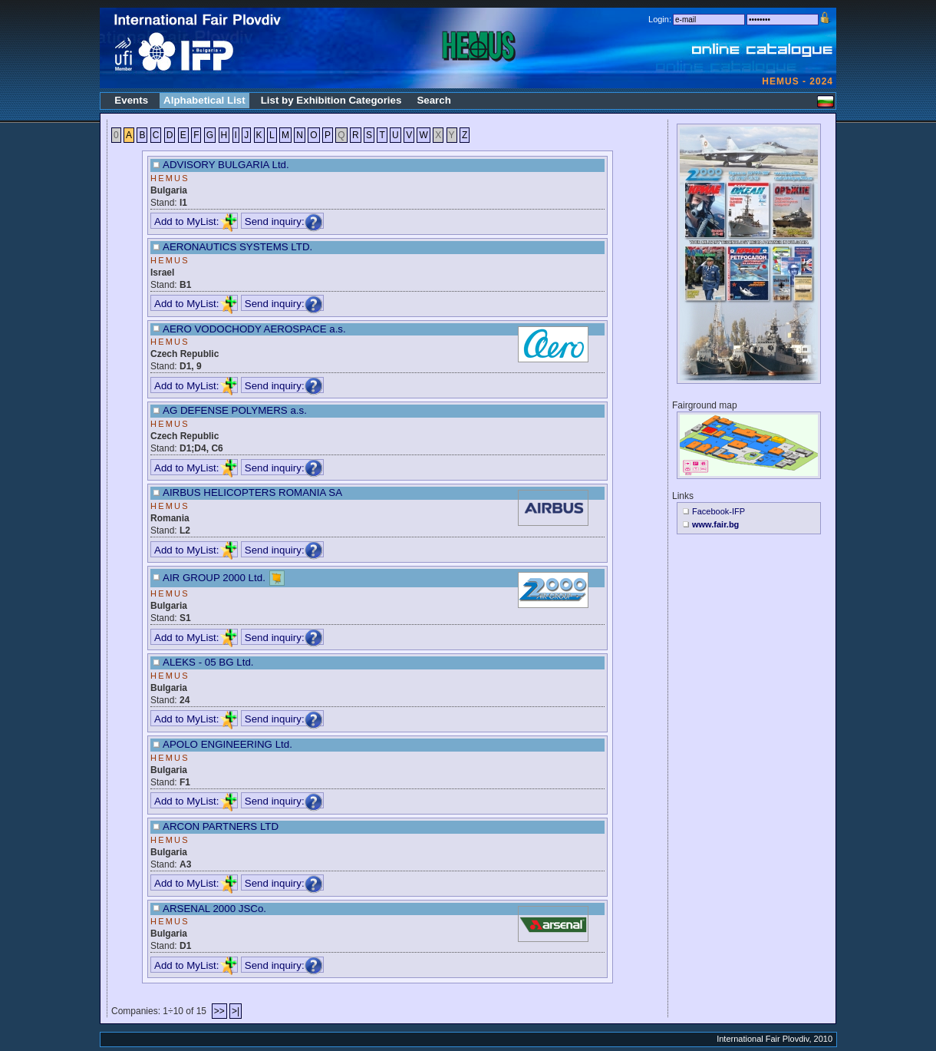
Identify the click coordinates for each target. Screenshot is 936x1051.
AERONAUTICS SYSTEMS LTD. (237, 247)
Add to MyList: (195, 221)
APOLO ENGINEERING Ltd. (227, 744)
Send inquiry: (284, 221)
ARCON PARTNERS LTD (220, 826)
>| (235, 1011)
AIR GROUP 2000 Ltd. (214, 577)
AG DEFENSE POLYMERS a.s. (235, 410)
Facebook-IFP (718, 511)
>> (219, 1011)
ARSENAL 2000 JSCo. (214, 908)
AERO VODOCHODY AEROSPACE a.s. (254, 329)
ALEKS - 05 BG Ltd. (208, 662)
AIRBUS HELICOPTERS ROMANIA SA (252, 492)
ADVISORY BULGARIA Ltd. (226, 164)
